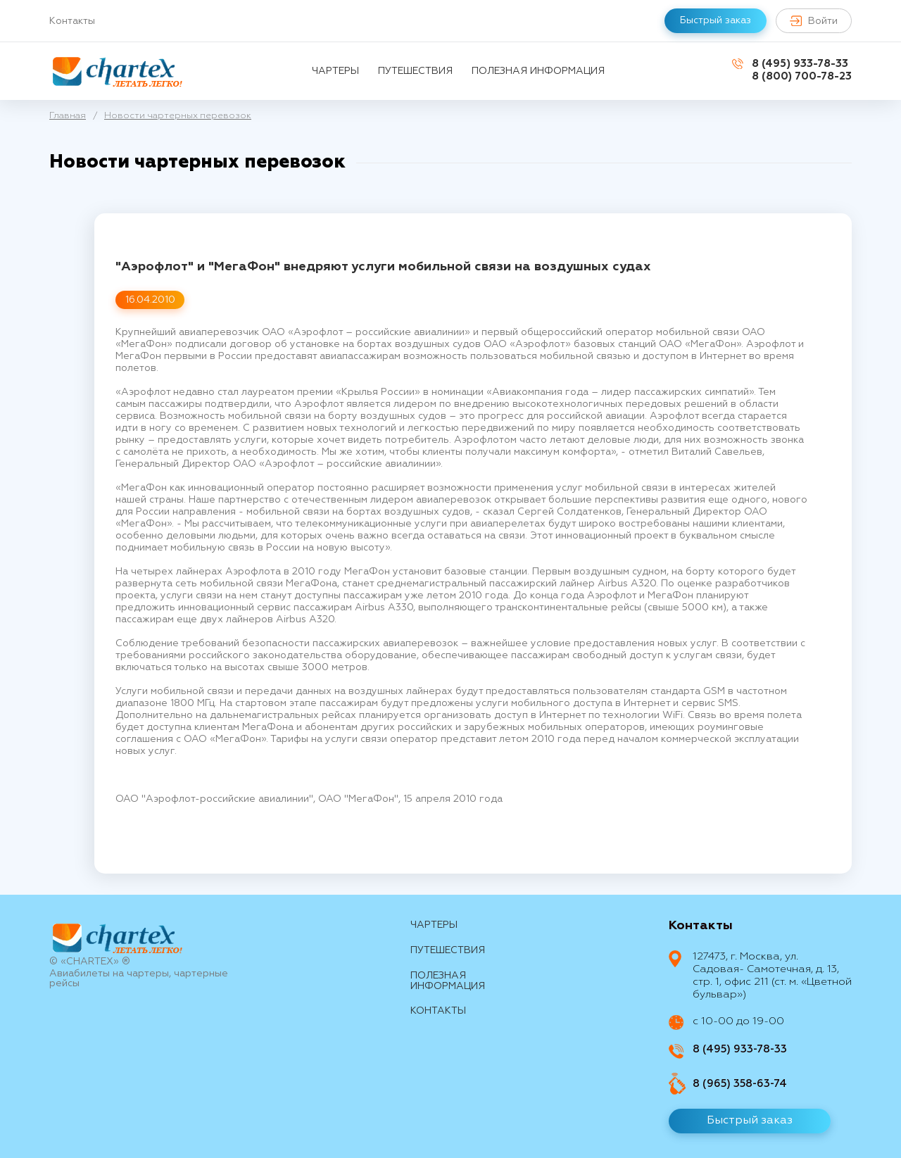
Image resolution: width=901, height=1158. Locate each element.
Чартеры (335, 71)
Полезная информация (538, 71)
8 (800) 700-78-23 (802, 76)
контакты (438, 1011)
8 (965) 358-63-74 (740, 1083)
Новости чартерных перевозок (177, 115)
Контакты (72, 21)
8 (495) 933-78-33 (800, 63)
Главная (67, 115)
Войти (814, 20)
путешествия (415, 71)
